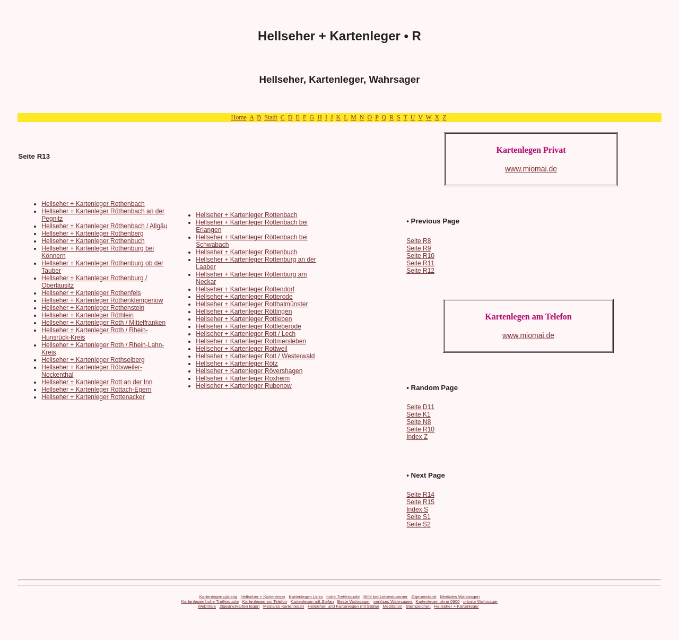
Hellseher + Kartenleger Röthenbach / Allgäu (104, 226)
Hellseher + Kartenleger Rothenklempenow (102, 300)
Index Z (417, 436)
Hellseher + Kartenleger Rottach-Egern (96, 389)
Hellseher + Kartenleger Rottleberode (248, 326)
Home (238, 117)
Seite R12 (420, 270)
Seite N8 (418, 422)
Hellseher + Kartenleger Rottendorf (245, 289)
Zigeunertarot (424, 596)
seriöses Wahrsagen (393, 601)
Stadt (270, 117)
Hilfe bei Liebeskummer (385, 596)
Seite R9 (418, 248)
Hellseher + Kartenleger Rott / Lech (245, 334)
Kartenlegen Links (306, 596)
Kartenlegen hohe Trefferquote (210, 601)
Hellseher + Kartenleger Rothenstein (92, 308)
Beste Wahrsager (353, 601)
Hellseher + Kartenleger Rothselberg (92, 360)
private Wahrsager (480, 601)
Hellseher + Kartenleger (263, 596)
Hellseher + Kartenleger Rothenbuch (92, 241)
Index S (417, 509)
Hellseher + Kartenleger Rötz (236, 363)
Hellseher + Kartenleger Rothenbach (92, 203)
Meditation (392, 606)
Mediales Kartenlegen (283, 606)
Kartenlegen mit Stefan (312, 601)
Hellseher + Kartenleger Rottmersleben (251, 341)
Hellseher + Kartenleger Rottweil (241, 348)
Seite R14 (420, 494)
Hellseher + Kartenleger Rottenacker (92, 397)
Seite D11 (420, 407)
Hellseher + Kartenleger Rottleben (244, 319)
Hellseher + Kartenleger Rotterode (244, 296)
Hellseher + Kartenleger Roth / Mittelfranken (103, 322)
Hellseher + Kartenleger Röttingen (244, 311)
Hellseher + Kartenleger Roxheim (243, 378)
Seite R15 (420, 502)
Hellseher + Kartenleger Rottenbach (246, 215)
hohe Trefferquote (343, 596)
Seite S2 (418, 524)
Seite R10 (420, 256)
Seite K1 (418, 414)
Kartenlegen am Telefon (264, 601)
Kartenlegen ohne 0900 (437, 601)
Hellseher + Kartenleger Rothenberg (92, 233)
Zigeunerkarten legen (240, 606)
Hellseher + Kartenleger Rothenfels (91, 293)
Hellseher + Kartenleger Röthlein (87, 315)
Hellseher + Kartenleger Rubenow (243, 386)
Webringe (207, 606)
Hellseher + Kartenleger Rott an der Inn (96, 382)
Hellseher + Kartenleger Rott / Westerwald (255, 356)
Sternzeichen (418, 606)
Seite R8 (418, 241)
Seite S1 (418, 517)
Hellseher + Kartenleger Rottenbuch (246, 252)
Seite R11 (420, 263)
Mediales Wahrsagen (460, 596)
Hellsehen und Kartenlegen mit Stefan (343, 606)
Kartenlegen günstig (218, 596)
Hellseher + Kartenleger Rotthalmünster (252, 304)
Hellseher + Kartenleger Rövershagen (249, 371)
